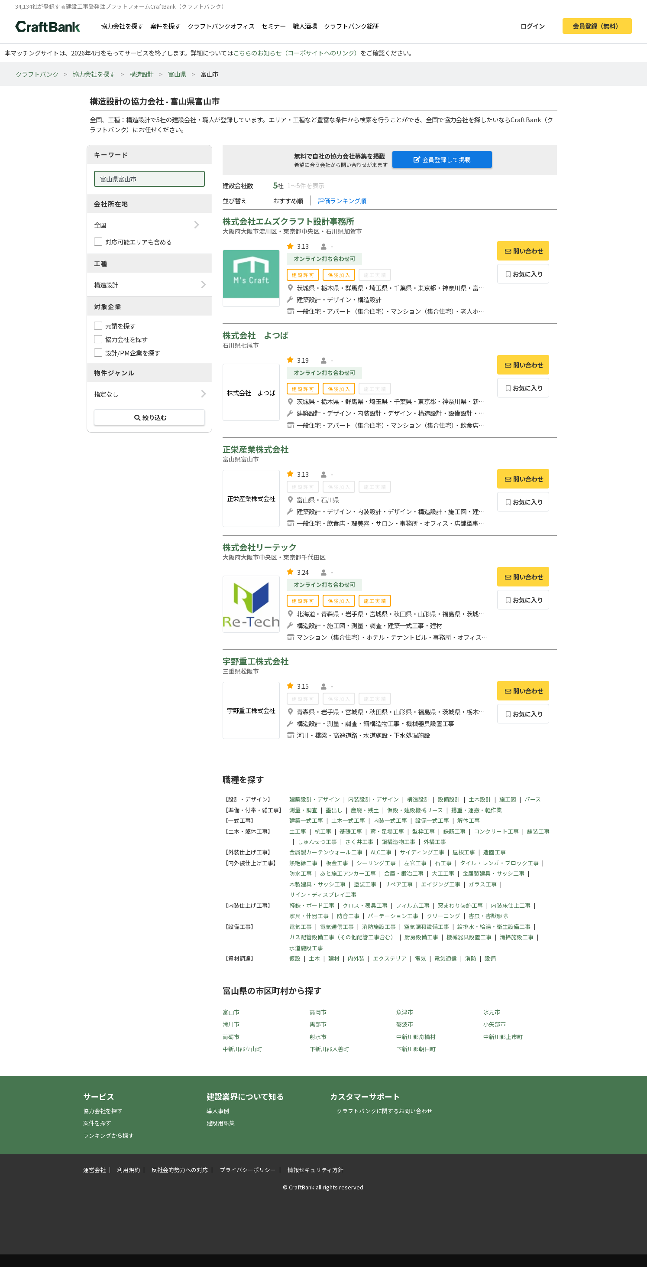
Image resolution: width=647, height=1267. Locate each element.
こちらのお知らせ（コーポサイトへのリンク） (296, 52)
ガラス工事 (483, 884)
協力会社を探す (122, 25)
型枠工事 (423, 831)
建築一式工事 (306, 820)
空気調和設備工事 (426, 926)
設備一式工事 (432, 820)
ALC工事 (381, 852)
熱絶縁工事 (303, 863)
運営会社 (94, 1170)
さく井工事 (359, 841)
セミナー (274, 25)
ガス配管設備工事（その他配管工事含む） (342, 937)
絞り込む (149, 417)
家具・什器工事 (309, 916)
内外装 (356, 958)
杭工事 (322, 831)
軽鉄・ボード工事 (311, 905)
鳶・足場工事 (387, 831)
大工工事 (443, 873)
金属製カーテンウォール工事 (325, 852)
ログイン (533, 25)
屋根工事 (464, 852)
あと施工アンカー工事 (348, 873)
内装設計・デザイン (373, 799)
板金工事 (337, 863)
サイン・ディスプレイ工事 (322, 894)
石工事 (443, 863)
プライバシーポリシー (248, 1170)
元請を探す (120, 325)
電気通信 (445, 958)
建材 (334, 958)
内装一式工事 (390, 820)
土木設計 (480, 799)
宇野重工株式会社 (255, 661)
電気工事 (300, 926)
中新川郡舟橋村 (416, 1036)
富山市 (231, 1012)
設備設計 (449, 799)
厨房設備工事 (421, 937)
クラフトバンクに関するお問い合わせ (384, 1111)
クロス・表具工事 (365, 905)
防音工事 (348, 916)
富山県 (177, 73)
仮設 (295, 958)
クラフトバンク (37, 73)
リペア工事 (399, 884)
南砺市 (231, 1036)
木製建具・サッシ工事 (317, 884)
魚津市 (404, 1012)
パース (532, 799)
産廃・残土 (365, 810)
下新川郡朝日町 (416, 1049)
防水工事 (300, 873)
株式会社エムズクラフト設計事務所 (288, 221)
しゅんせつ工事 (317, 841)
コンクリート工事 (496, 831)
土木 (314, 958)
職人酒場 (305, 25)
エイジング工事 (440, 884)
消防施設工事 (379, 926)
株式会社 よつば (255, 335)
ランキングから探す (108, 1135)
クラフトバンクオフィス (221, 25)
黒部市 (318, 1024)
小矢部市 (494, 1024)
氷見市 (491, 1012)
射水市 (318, 1036)
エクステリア (390, 958)
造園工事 (494, 852)
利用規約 (128, 1170)
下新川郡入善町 (329, 1049)
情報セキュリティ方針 (315, 1170)
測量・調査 (303, 810)
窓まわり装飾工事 (460, 905)
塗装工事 (365, 884)
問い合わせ (523, 250)
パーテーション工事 (393, 916)
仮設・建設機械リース (415, 810)
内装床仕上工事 (511, 905)
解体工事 (468, 820)
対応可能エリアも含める (138, 241)
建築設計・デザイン (314, 799)
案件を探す (165, 25)
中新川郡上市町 (503, 1036)
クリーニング (443, 916)
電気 (420, 958)
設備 (490, 958)
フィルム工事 (413, 905)
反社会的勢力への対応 (180, 1170)
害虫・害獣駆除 (488, 916)
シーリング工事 (376, 863)
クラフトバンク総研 (351, 25)
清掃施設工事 (517, 937)
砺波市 (404, 1024)
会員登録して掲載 (442, 159)
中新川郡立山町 (242, 1049)
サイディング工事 (422, 852)
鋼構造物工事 (398, 841)
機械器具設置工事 (469, 937)
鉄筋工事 (454, 831)
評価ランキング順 (342, 200)
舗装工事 (538, 831)
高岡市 (318, 1012)
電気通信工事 (337, 926)
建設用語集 (221, 1123)
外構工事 (435, 841)
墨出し (334, 810)
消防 (470, 958)
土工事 (297, 831)
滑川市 (231, 1024)
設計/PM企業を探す (132, 352)
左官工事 (415, 863)
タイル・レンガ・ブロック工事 (499, 863)
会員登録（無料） (597, 25)
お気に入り (523, 273)
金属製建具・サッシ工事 (493, 873)
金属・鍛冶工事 (404, 873)
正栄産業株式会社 (255, 449)
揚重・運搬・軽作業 (476, 810)
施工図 (507, 799)
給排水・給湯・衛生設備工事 (494, 926)
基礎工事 (351, 831)
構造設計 (141, 73)
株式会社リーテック (260, 547)
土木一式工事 (348, 820)
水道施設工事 (306, 948)
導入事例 (218, 1111)
